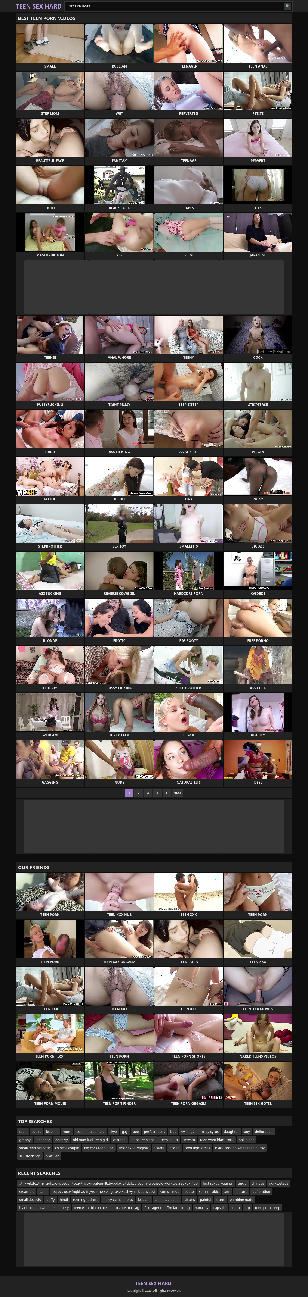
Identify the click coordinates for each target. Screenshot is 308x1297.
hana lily (201, 1207)
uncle (242, 1183)
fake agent (152, 1207)
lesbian (52, 1131)
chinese (258, 1183)
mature (241, 1191)
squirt (36, 1131)
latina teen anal (143, 1139)
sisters (159, 1148)
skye (113, 1131)
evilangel (188, 1131)
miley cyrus (210, 1131)
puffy (50, 1199)
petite (189, 1191)
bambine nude (241, 1199)
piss (130, 1199)
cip (247, 1207)
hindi (64, 1199)
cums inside (169, 1191)
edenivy (61, 1139)
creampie (97, 1131)
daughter (231, 1131)
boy (247, 1131)
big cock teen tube (99, 1148)
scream (189, 1139)
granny (25, 1139)
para (43, 1191)
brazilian (52, 1156)
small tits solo (30, 1199)
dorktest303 (278, 1183)
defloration (264, 1131)
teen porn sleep (267, 1207)
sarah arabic (209, 1191)
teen (23, 1131)
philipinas (246, 1139)
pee (136, 1131)
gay (125, 1131)
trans (220, 1199)
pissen (174, 1148)
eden (80, 1131)
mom (67, 1131)
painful (205, 1199)
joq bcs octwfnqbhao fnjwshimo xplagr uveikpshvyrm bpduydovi (103, 1191)
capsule (219, 1207)
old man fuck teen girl (90, 1139)
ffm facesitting (178, 1207)
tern (227, 1191)
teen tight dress (197, 1148)
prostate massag (126, 1207)
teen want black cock (216, 1139)
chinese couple (67, 1148)
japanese (43, 1139)
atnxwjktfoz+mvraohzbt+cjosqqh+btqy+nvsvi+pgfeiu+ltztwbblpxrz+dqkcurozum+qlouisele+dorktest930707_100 (108, 1183)
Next (178, 793)
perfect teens (154, 1131)
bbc (173, 1131)
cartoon (119, 1139)
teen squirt (169, 1139)
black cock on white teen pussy (240, 1148)
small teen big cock (34, 1148)
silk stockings (30, 1156)
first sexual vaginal (134, 1148)
